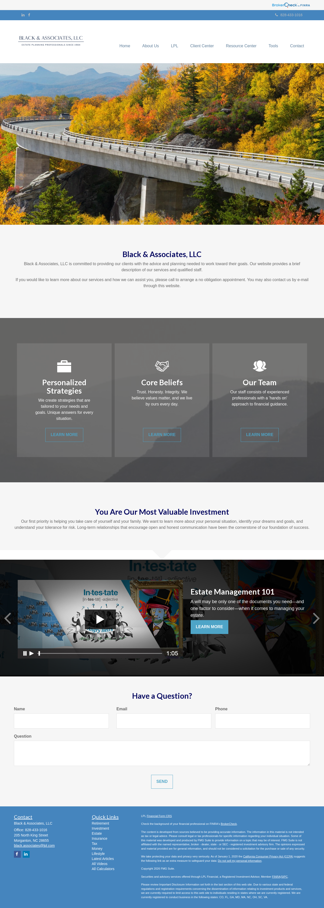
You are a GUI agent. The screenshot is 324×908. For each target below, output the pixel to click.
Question (22, 736)
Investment (100, 828)
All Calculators (103, 869)
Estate (97, 833)
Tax (94, 844)
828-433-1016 (288, 15)
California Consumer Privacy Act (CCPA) (268, 856)
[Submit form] (162, 782)
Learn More (209, 627)
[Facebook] (29, 14)
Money (97, 849)
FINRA (276, 876)
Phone (221, 709)
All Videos (100, 864)
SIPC (284, 876)
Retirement (100, 823)
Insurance (99, 838)
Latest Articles (103, 859)
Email (121, 709)
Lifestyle (98, 854)
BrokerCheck (229, 823)
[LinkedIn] (23, 14)
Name (19, 709)
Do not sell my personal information (239, 860)
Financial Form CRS (159, 816)
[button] (147, 41)
